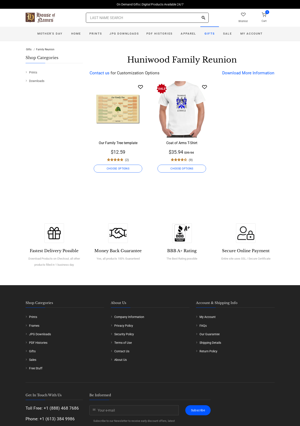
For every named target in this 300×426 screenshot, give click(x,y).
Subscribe (198, 410)
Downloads (36, 81)
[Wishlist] (140, 86)
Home (76, 33)
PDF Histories (159, 33)
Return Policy (208, 351)
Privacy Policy (123, 325)
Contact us (99, 72)
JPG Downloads (124, 33)
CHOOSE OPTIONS (118, 168)
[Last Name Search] (147, 18)
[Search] (203, 18)
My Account (251, 33)
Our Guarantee (209, 334)
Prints (95, 33)
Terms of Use (123, 342)
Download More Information (248, 72)
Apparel (188, 33)
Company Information (129, 317)
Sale (227, 33)
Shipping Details (210, 342)
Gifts (210, 33)
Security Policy (124, 334)
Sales (32, 359)
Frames (34, 325)
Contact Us (121, 351)
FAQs (203, 325)
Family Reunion (45, 49)
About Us (120, 359)
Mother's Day (49, 33)
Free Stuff (35, 368)
